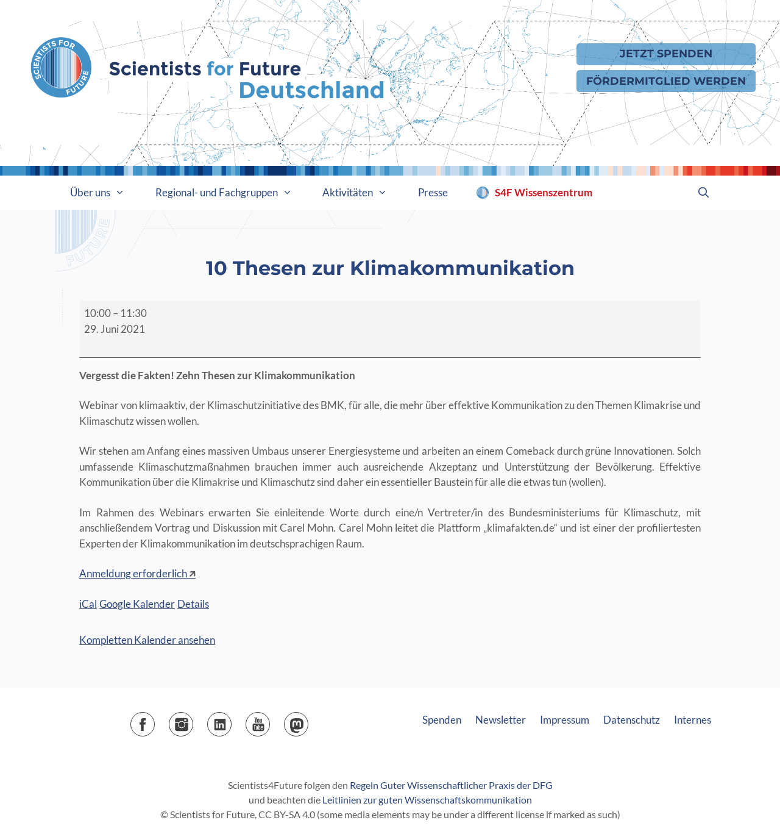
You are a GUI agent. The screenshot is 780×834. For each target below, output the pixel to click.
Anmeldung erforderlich (133, 573)
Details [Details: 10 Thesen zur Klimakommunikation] (193, 603)
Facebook (154, 720)
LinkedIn (231, 720)
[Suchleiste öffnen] (703, 193)
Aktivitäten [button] (362, 193)
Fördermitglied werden (666, 80)
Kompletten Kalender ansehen (147, 639)
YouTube (269, 720)
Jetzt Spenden (666, 53)
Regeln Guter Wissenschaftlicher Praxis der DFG (451, 785)
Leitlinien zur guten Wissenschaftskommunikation (427, 799)
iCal (88, 603)
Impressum (564, 719)
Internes (692, 719)
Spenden (441, 719)
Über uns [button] (105, 193)
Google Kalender (137, 603)
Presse (433, 192)
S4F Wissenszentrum (543, 192)
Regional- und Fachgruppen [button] (231, 193)
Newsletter (500, 719)
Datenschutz (631, 719)
